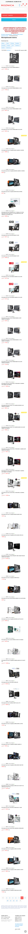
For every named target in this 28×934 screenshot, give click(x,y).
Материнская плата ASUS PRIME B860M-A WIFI (11, 108)
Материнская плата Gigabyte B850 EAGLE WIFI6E (12, 191)
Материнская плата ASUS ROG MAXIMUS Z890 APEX (13, 828)
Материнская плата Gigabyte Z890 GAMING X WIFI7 (12, 869)
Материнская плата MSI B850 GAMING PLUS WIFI (12, 276)
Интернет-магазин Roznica (6, 34)
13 (16, 900)
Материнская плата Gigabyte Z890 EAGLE (10, 577)
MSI (13, 45)
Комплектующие (4, 35)
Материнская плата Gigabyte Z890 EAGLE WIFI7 (12, 890)
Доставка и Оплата (19, 923)
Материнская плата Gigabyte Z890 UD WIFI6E (11, 848)
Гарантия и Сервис (19, 925)
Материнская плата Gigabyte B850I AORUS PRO (12, 514)
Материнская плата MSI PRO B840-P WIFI (10, 255)
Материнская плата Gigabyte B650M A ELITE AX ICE (12, 619)
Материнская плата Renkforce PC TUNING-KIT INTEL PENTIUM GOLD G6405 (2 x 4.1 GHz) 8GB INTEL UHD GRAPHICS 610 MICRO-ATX (13, 213)
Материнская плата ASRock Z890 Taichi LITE (11, 702)
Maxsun (8, 45)
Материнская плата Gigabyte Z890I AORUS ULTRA (12, 723)
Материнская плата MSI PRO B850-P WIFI (10, 235)
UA (19, 4)
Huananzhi (3, 45)
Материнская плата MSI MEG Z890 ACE (10, 682)
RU (19, 5)
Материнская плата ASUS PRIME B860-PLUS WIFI (12, 129)
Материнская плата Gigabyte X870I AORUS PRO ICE (12, 535)
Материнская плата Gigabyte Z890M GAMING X (12, 744)
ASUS (8, 43)
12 (13, 900)
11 (10, 900)
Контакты (17, 926)
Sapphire (3, 47)
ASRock (3, 43)
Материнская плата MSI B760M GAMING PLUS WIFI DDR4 (13, 598)
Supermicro (9, 47)
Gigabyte (17, 43)
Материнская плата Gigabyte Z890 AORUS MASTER (12, 764)
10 (7, 900)
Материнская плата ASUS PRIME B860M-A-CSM (12, 88)
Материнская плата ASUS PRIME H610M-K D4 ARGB (12, 639)
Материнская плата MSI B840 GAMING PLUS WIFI (12, 297)
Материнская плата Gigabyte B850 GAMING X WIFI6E (13, 150)
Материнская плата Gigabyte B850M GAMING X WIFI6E (13, 170)
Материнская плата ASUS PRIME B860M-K (10, 67)
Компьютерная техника (18, 34)
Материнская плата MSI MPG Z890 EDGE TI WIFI (12, 807)
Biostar (12, 43)
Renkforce (18, 45)
